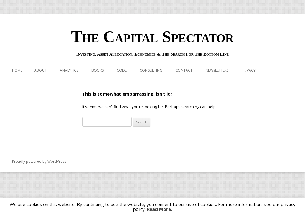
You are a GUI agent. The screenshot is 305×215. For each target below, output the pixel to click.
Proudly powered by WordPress (39, 161)
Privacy (249, 70)
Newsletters (217, 70)
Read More (159, 209)
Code (122, 70)
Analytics (69, 70)
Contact (183, 70)
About (40, 70)
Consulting (151, 70)
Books (97, 70)
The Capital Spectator (152, 36)
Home (17, 70)
